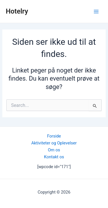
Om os (54, 150)
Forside (54, 136)
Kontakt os (54, 156)
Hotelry (17, 11)
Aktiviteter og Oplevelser (54, 143)
